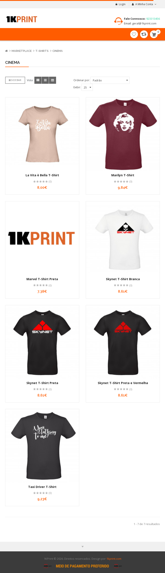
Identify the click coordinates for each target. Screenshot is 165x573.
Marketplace (22, 50)
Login (122, 4)
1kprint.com (113, 559)
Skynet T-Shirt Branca (123, 279)
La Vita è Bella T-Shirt (42, 175)
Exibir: (77, 87)
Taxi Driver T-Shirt (42, 487)
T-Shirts (42, 50)
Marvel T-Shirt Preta (42, 279)
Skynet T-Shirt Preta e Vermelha (123, 383)
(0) (50, 181)
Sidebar (15, 80)
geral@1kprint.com (143, 23)
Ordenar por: (81, 80)
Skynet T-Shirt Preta (42, 383)
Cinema (57, 50)
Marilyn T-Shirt (122, 175)
